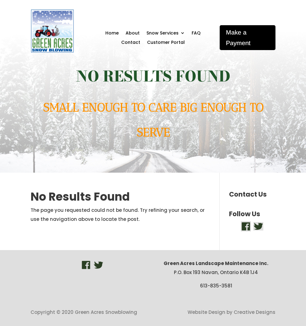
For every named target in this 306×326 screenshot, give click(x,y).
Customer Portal (166, 42)
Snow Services (162, 33)
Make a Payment (238, 37)
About (133, 33)
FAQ (196, 33)
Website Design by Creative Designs (231, 312)
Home (112, 33)
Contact (130, 42)
